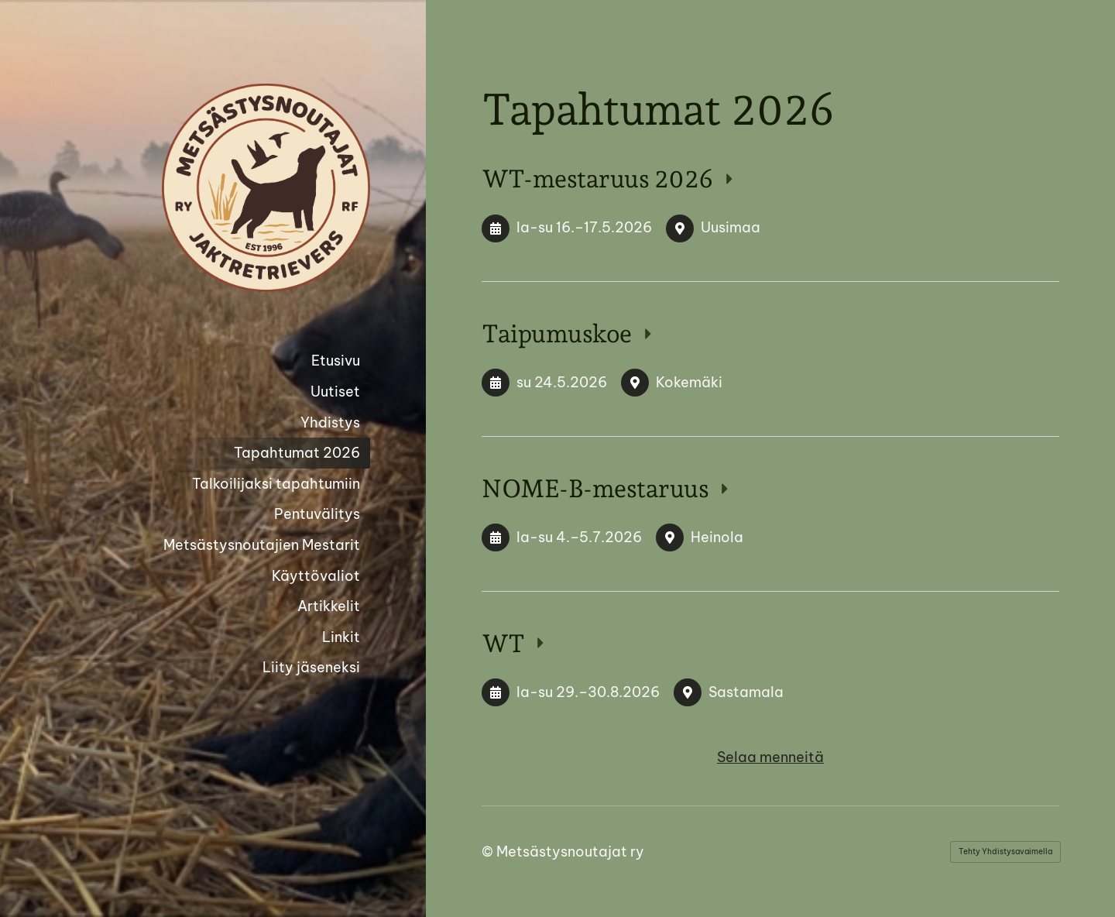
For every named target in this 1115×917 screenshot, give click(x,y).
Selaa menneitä (770, 757)
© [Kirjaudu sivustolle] (489, 851)
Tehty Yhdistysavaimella (1005, 852)
